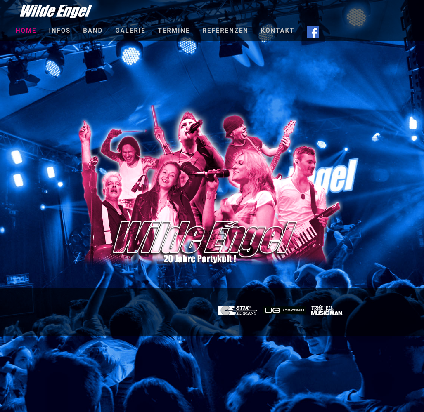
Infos (60, 30)
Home (26, 30)
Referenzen (225, 30)
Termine (174, 30)
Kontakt (277, 30)
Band (93, 30)
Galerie (130, 30)
